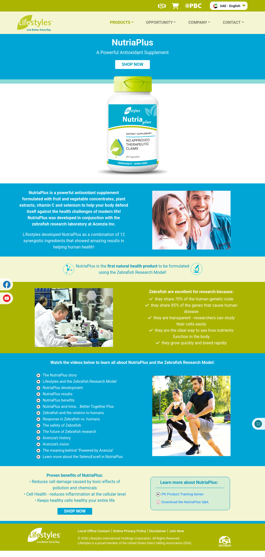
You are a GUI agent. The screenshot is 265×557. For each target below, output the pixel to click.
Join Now (176, 531)
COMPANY (197, 22)
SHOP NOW (132, 64)
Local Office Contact (94, 531)
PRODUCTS (120, 22)
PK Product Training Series (183, 494)
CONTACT (231, 22)
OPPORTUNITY (159, 22)
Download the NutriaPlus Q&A (185, 502)
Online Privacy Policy (129, 531)
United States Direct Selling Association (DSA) (159, 543)
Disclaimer (157, 531)
